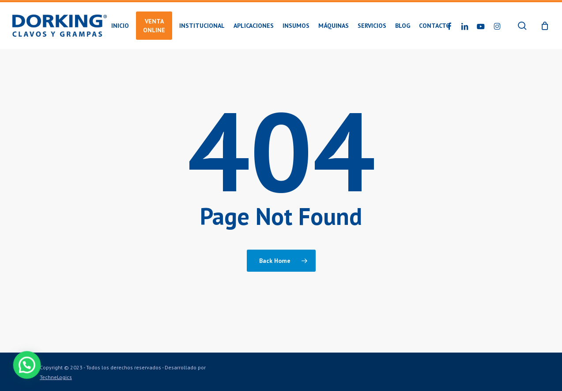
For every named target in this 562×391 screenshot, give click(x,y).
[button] (23, 365)
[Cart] (545, 25)
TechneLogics (56, 377)
